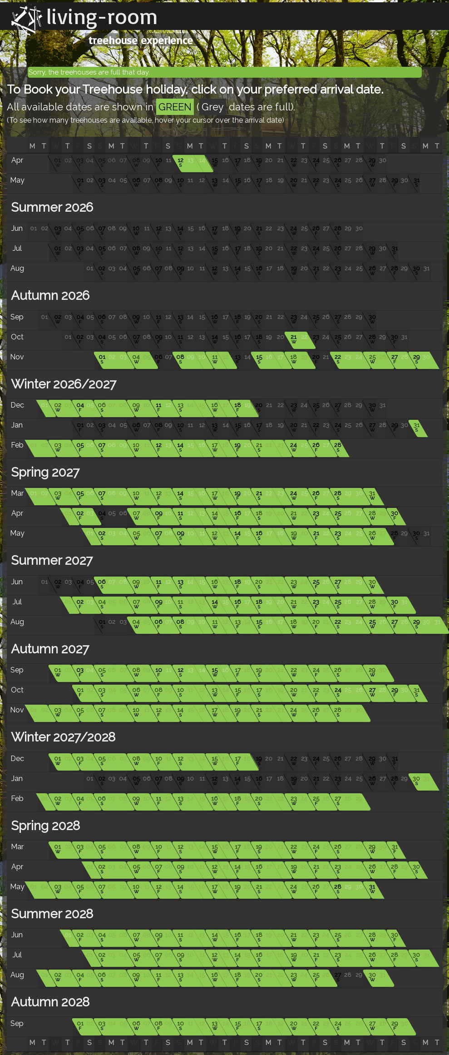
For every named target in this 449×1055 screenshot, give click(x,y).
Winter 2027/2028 (61, 737)
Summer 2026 (50, 207)
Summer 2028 (50, 913)
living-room (102, 16)
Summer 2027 (50, 560)
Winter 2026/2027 (62, 384)
